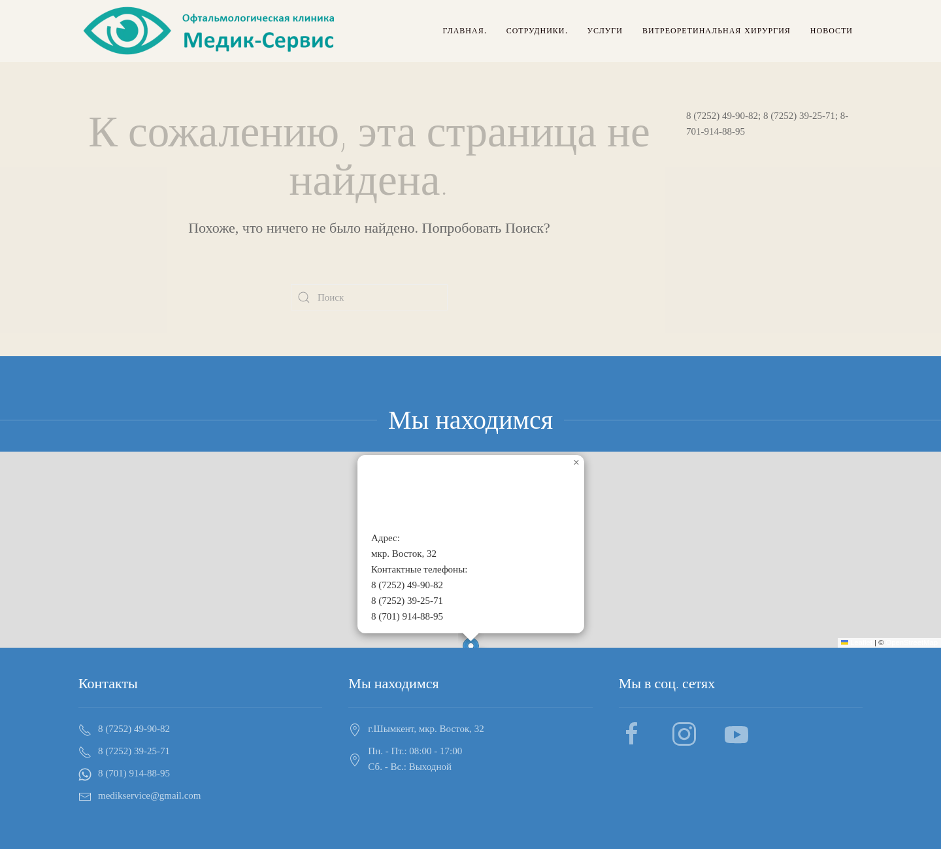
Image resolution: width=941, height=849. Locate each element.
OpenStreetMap (912, 642)
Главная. (464, 30)
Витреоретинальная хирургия (716, 30)
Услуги (605, 30)
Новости (831, 30)
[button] (576, 463)
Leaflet (856, 642)
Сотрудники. (537, 30)
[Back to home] (211, 31)
